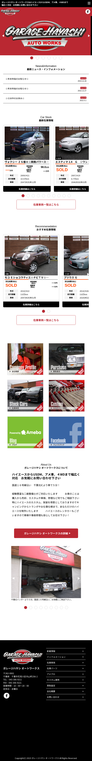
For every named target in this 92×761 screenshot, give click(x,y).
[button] (23, 195)
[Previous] (3, 35)
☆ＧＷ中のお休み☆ (15, 98)
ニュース (83, 78)
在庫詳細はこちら (27, 188)
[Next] (88, 35)
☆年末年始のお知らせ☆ (17, 78)
